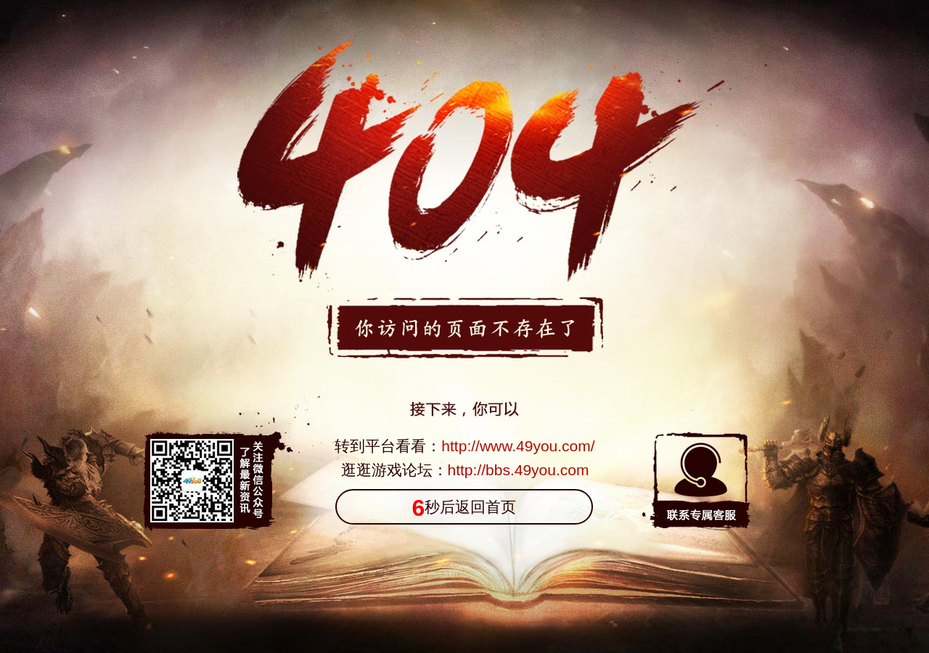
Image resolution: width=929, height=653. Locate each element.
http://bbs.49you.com (518, 469)
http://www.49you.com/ (517, 446)
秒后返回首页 (464, 508)
